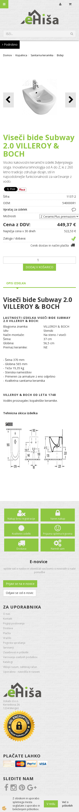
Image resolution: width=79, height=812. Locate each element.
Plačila (7, 633)
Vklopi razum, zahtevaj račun (20, 667)
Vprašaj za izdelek (15, 209)
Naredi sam (58, 548)
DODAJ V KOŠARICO (39, 267)
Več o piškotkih (67, 803)
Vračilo (7, 638)
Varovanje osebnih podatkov (20, 657)
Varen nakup (57, 518)
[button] (70, 99)
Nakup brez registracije (21, 518)
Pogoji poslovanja (13, 623)
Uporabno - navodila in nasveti (21, 672)
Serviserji (8, 647)
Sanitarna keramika (42, 55)
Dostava (21, 548)
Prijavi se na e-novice (20, 584)
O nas (6, 614)
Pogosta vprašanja (14, 643)
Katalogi (8, 662)
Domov (7, 55)
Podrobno (10, 44)
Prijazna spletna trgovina (57, 533)
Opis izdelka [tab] (16, 283)
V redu (51, 804)
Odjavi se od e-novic (19, 593)
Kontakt (7, 618)
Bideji (60, 55)
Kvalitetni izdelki (21, 533)
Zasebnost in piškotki (15, 652)
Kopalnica (21, 55)
